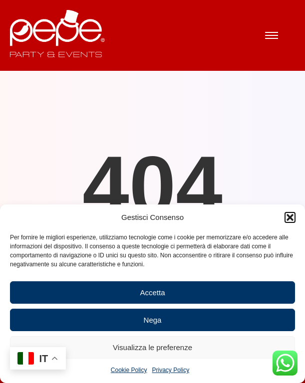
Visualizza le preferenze (152, 347)
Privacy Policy (171, 370)
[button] (290, 217)
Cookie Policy (129, 370)
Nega (153, 320)
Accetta (152, 292)
